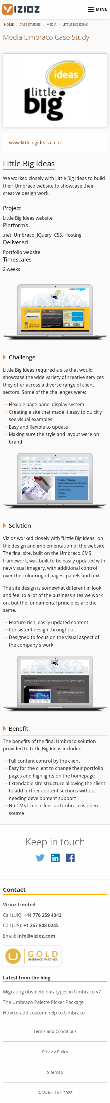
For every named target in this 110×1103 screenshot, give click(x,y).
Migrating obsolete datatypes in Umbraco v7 (52, 991)
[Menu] (91, 9)
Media (51, 24)
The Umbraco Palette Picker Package (43, 1002)
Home (9, 24)
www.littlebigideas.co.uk (35, 142)
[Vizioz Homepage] (24, 9)
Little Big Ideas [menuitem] (75, 24)
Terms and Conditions (55, 1031)
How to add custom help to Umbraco (44, 1013)
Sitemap (55, 1072)
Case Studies (30, 24)
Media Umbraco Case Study (46, 37)
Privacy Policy (55, 1051)
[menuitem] (12, 24)
